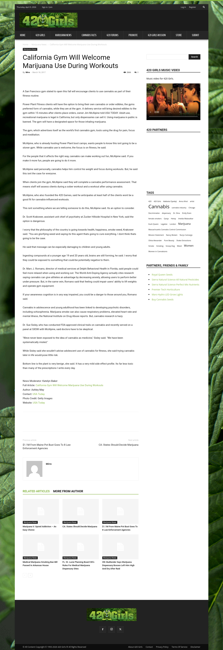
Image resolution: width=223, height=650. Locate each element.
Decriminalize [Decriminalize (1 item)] (154, 213)
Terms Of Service (179, 647)
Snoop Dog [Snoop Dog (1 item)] (170, 246)
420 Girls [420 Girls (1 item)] (157, 201)
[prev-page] (25, 575)
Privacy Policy (162, 647)
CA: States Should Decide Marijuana (119, 444)
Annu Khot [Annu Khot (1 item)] (183, 201)
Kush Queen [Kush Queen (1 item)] (154, 224)
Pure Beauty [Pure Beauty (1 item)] (169, 240)
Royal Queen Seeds (162, 274)
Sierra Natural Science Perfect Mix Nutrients (175, 284)
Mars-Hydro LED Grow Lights (167, 294)
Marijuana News (63, 35)
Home (22, 35)
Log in (183, 7)
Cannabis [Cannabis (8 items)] (159, 206)
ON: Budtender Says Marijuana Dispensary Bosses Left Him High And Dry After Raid (118, 565)
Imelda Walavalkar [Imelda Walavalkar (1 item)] (185, 218)
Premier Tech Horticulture (166, 289)
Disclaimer (195, 647)
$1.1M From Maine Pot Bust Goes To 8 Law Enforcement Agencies (47, 446)
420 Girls (40, 35)
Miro (28, 72)
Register (192, 7)
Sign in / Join (47, 7)
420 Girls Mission (157, 35)
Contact (149, 647)
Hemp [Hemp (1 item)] (173, 218)
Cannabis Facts (89, 35)
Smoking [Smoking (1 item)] (159, 246)
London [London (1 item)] (173, 224)
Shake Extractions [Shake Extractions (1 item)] (183, 240)
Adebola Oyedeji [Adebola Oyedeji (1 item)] (170, 201)
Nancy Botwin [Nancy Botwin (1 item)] (171, 235)
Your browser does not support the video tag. (173, 100)
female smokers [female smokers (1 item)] (155, 218)
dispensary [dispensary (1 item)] (166, 213)
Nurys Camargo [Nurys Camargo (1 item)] (186, 235)
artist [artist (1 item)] (192, 201)
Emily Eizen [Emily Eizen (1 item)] (186, 213)
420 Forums (112, 35)
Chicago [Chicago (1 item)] (192, 207)
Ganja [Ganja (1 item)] (166, 218)
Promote (133, 35)
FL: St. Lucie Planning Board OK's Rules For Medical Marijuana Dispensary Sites (78, 565)
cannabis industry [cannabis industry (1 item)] (179, 207)
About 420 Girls (135, 647)
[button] (203, 6)
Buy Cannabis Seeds (163, 299)
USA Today (39, 394)
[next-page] (30, 575)
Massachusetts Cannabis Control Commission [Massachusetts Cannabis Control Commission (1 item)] (167, 229)
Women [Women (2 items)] (188, 245)
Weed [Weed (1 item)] (179, 246)
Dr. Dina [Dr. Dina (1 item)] (176, 213)
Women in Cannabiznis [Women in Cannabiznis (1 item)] (158, 251)
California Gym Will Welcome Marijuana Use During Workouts (69, 385)
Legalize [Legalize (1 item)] (164, 224)
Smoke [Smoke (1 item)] (151, 246)
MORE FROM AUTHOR (68, 491)
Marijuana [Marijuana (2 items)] (184, 224)
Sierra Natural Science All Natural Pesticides (175, 279)
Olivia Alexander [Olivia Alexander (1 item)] (155, 240)
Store (179, 35)
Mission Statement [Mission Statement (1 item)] (156, 235)
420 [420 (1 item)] (150, 201)
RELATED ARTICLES (36, 491)
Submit (195, 35)
